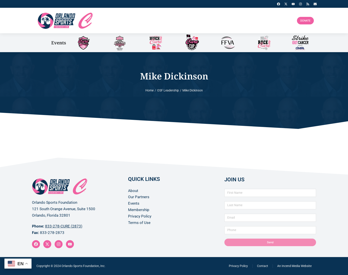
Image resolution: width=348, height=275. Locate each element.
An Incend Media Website (294, 266)
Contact (262, 266)
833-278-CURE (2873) (63, 226)
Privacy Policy (238, 266)
